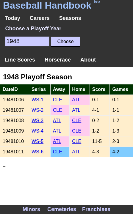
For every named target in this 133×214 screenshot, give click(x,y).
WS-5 (37, 141)
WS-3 (37, 120)
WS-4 (37, 130)
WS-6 (37, 151)
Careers (40, 18)
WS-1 (37, 99)
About (88, 60)
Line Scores (20, 60)
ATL (76, 99)
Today (12, 18)
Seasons (70, 18)
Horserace (58, 60)
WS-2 (37, 110)
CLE (57, 99)
